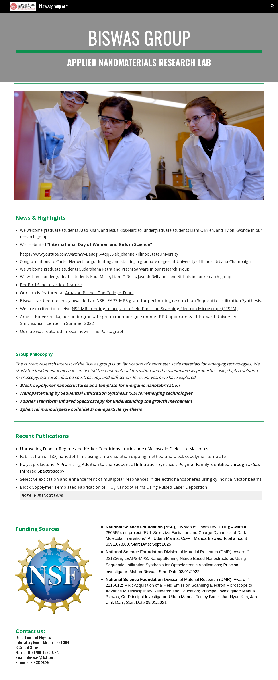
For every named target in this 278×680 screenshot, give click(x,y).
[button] (272, 6)
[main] (139, 47)
